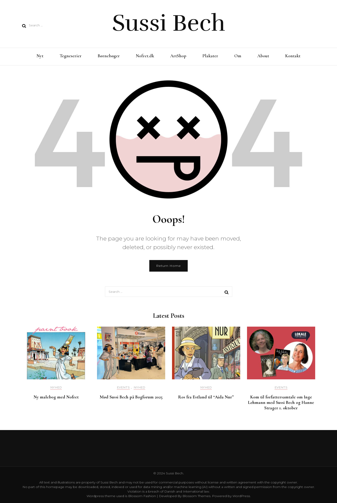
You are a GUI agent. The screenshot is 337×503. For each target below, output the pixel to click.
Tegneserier (71, 56)
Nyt (40, 56)
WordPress (241, 496)
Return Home (168, 266)
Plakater (210, 56)
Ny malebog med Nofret (56, 397)
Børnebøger (109, 56)
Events (123, 387)
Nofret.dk (145, 56)
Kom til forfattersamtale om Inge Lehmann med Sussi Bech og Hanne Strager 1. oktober (281, 402)
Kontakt (292, 56)
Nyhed (56, 387)
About (263, 56)
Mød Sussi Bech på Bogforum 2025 (131, 397)
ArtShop (178, 56)
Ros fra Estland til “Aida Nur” (206, 397)
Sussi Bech (168, 23)
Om (237, 56)
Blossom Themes (196, 496)
